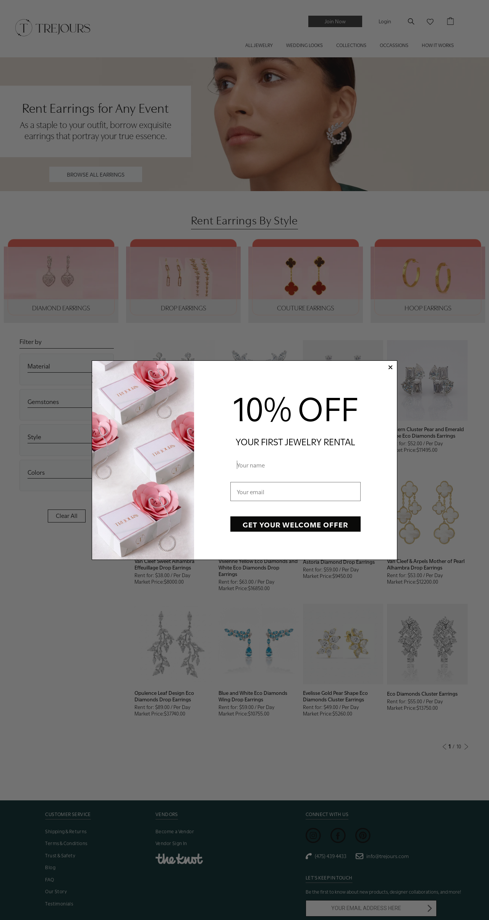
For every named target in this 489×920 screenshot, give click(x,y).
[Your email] (295, 491)
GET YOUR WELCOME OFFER (295, 524)
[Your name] (295, 464)
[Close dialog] (390, 367)
